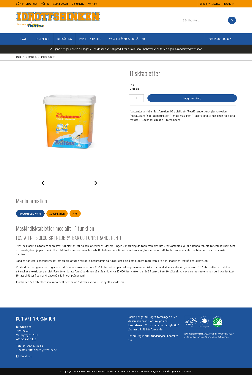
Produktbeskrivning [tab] (30, 213)
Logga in (229, 3)
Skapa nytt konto (210, 3)
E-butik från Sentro (182, 371)
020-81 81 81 (35, 345)
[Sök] (232, 20)
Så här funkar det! (153, 329)
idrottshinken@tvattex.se (41, 350)
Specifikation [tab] (57, 213)
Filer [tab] (75, 213)
